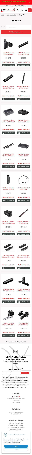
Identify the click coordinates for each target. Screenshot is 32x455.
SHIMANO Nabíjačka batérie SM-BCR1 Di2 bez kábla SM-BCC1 (8, 121)
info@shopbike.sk (18, 412)
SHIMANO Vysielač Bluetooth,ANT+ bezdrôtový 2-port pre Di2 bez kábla (8, 54)
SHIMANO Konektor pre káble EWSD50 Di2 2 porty (8, 189)
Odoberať (25, 373)
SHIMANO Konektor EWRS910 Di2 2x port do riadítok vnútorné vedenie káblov (8, 223)
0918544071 (17, 414)
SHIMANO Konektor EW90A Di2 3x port (23, 121)
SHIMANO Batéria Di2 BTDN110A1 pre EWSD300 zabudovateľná (23, 223)
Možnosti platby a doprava (16, 427)
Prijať (16, 446)
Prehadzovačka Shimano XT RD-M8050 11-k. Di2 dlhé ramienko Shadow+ (23, 324)
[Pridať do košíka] (8, 65)
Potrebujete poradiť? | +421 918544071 (16, 5)
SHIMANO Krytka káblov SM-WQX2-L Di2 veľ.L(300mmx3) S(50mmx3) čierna (8, 155)
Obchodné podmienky (16, 423)
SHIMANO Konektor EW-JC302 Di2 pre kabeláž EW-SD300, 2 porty (23, 54)
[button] (17, 10)
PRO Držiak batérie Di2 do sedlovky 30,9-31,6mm (23, 257)
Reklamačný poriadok (16, 429)
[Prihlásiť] (22, 10)
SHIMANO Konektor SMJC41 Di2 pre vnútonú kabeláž (23, 155)
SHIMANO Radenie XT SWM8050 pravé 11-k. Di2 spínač (23, 290)
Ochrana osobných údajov (16, 425)
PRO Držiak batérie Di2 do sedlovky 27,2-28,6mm (8, 257)
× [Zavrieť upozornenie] (30, 2)
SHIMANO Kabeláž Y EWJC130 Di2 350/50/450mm (24, 189)
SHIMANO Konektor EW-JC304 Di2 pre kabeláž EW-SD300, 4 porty (8, 88)
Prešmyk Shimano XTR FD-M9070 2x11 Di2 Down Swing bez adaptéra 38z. (8, 324)
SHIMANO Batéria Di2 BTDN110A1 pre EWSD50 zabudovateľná (23, 88)
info (22, 368)
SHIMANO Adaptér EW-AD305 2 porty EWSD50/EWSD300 (8, 290)
